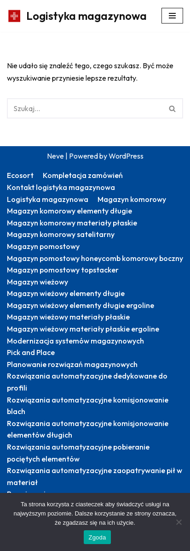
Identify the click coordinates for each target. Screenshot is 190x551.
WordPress (126, 155)
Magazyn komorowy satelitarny (61, 234)
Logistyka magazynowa (47, 199)
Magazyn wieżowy (37, 281)
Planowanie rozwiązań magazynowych (72, 364)
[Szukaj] (84, 108)
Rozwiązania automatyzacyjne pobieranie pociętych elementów (78, 452)
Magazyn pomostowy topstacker (63, 269)
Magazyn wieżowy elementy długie (66, 293)
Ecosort (20, 175)
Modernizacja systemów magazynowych (75, 340)
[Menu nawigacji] (172, 16)
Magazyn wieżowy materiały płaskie (68, 316)
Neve (55, 155)
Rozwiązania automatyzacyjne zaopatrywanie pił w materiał (94, 476)
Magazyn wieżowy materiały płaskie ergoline (83, 328)
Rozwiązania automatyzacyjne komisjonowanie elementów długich (87, 429)
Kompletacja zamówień (83, 175)
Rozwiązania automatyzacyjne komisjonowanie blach (87, 405)
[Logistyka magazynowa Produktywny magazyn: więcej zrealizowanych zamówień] (77, 15)
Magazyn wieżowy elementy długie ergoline (80, 305)
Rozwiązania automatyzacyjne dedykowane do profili (87, 381)
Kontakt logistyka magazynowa (61, 187)
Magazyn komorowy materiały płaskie (72, 222)
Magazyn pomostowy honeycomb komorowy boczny (95, 258)
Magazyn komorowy (132, 199)
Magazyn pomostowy (43, 246)
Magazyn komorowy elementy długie (69, 210)
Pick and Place (31, 352)
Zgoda (97, 537)
